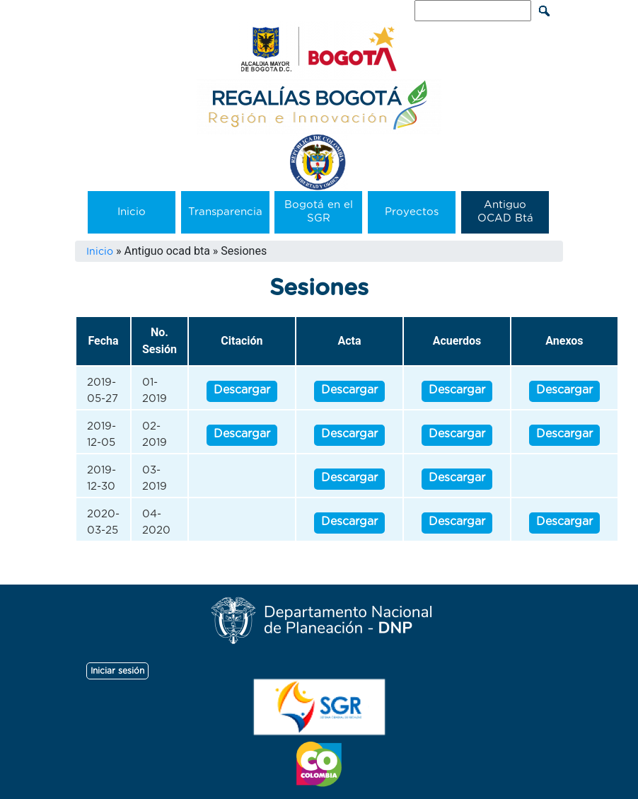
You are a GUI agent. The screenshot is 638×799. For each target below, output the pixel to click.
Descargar (242, 390)
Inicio (131, 212)
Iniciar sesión (117, 671)
